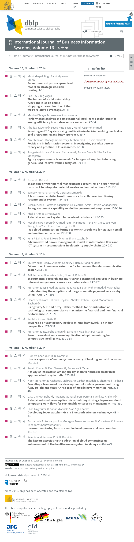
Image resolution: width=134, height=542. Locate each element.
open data (50, 464)
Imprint (50, 468)
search (51, 3)
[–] (89, 68)
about (65, 3)
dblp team (56, 460)
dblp (26, 3)
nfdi (76, 3)
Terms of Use (21, 468)
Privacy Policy (37, 468)
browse (38, 3)
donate (88, 3)
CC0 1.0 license (73, 464)
